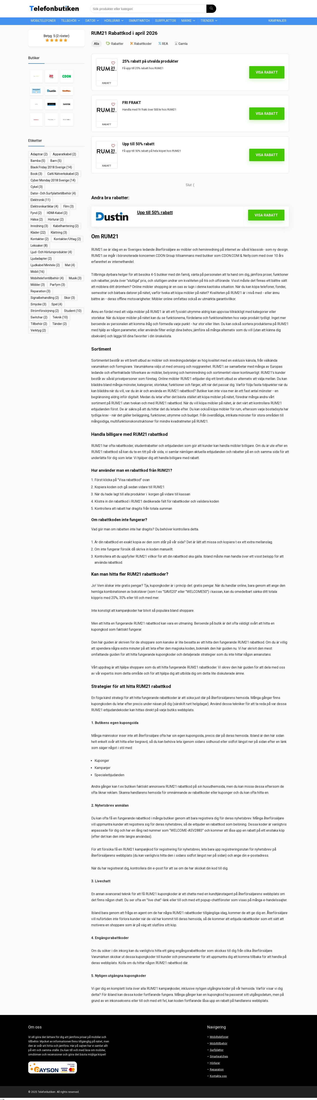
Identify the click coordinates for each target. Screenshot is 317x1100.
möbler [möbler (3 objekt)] (38, 284)
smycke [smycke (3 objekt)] (38, 304)
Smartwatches (219, 1056)
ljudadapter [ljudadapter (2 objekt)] (41, 258)
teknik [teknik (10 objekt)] (60, 317)
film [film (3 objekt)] (68, 206)
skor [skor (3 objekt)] (69, 297)
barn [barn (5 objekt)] (55, 160)
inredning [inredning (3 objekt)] (39, 226)
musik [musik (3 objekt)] (75, 278)
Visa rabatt (267, 72)
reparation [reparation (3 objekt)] (40, 291)
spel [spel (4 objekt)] (56, 304)
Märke (186, 20)
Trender (207, 20)
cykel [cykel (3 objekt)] (37, 187)
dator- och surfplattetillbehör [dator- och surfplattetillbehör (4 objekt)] (53, 193)
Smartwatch (139, 20)
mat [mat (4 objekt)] (70, 265)
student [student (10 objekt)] (72, 311)
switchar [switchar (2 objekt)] (39, 317)
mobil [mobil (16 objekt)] (37, 271)
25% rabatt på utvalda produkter (150, 61)
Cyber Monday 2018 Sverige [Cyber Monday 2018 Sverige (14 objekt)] (53, 180)
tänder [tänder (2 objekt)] (59, 324)
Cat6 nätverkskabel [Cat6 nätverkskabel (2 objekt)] (63, 174)
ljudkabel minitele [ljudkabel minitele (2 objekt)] (45, 265)
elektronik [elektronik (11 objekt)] (40, 200)
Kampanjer (277, 20)
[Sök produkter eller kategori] (211, 9)
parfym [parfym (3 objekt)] (57, 284)
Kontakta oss (218, 1076)
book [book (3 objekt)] (36, 174)
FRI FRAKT (131, 102)
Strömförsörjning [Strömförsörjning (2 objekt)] (45, 311)
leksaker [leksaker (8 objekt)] (39, 245)
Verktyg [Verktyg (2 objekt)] (38, 330)
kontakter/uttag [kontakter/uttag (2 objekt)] (67, 239)
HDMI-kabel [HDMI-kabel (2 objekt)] (57, 213)
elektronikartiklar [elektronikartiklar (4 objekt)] (44, 206)
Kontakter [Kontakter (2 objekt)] (40, 239)
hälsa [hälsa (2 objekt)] (37, 219)
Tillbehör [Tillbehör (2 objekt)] (39, 324)
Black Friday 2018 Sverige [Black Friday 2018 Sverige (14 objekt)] (51, 167)
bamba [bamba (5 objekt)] (38, 160)
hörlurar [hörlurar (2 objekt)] (56, 219)
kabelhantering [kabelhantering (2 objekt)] (66, 226)
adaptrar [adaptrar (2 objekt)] (39, 154)
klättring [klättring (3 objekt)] (59, 232)
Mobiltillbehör (218, 1043)
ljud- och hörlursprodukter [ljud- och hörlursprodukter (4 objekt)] (51, 252)
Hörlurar (112, 20)
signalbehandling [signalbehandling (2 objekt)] (45, 297)
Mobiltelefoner (43, 20)
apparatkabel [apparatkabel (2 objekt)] (64, 154)
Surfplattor (165, 20)
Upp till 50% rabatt (138, 144)
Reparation (217, 1069)
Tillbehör (68, 20)
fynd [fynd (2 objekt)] (36, 213)
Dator (90, 20)
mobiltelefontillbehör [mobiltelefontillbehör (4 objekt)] (47, 278)
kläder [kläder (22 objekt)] (38, 232)
